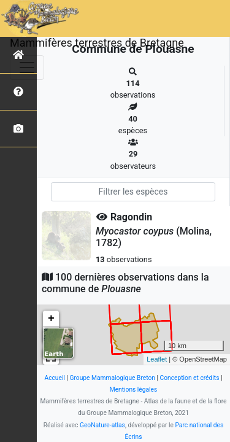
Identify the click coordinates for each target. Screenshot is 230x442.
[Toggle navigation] (27, 67)
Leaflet (157, 359)
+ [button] (51, 318)
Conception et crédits (190, 378)
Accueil (54, 378)
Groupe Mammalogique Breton (112, 378)
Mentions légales (134, 390)
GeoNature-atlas (102, 425)
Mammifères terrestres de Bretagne (97, 42)
